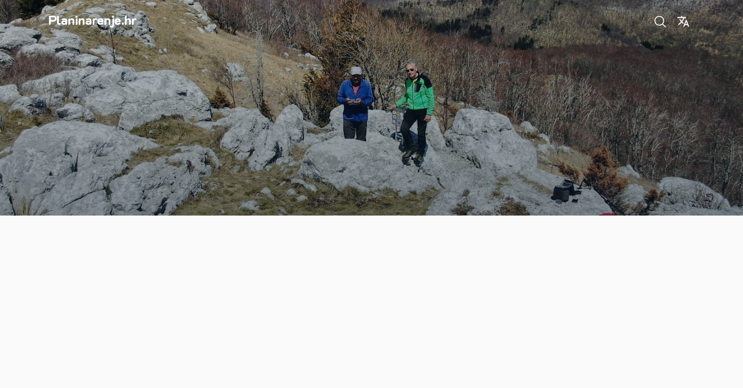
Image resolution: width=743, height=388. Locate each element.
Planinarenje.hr (92, 19)
